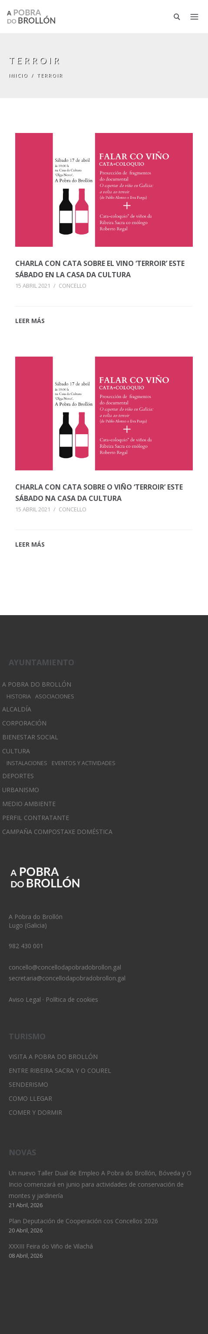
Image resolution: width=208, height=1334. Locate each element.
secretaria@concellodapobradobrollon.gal (67, 978)
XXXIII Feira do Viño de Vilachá (51, 1246)
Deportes (18, 776)
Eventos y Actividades (84, 763)
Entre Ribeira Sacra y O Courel (60, 1070)
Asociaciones (54, 696)
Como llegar (30, 1098)
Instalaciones (27, 763)
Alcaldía (16, 709)
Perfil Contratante (35, 817)
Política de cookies (72, 999)
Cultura (16, 751)
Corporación (24, 723)
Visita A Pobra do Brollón (53, 1056)
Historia (19, 696)
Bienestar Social (30, 737)
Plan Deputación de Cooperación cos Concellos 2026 (83, 1221)
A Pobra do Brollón (36, 684)
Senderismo (28, 1084)
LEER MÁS (30, 320)
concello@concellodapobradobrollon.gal (65, 967)
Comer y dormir (35, 1112)
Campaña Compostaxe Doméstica (57, 831)
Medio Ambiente (29, 804)
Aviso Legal (25, 999)
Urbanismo (20, 790)
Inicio (18, 75)
